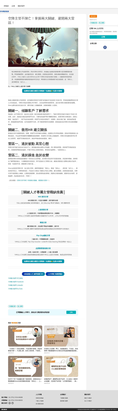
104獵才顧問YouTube (15, 289)
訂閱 (103, 37)
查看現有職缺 (40, 398)
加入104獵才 (88, 401)
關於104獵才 (88, 398)
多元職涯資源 (40, 404)
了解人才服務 (40, 401)
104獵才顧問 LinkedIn (15, 285)
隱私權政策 (4, 409)
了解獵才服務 (64, 398)
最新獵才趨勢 (64, 401)
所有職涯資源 (4, 11)
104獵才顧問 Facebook (16, 282)
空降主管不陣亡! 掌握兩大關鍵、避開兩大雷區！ (33, 180)
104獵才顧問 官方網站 (15, 278)
